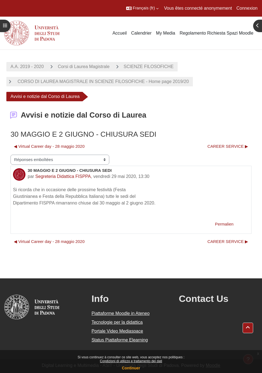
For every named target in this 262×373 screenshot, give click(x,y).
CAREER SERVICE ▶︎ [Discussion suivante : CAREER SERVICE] (227, 146)
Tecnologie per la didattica (117, 322)
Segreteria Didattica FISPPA (63, 176)
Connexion (247, 8)
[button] (142, 8)
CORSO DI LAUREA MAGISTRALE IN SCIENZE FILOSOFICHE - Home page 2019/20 (102, 81)
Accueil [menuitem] (119, 33)
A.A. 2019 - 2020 (27, 66)
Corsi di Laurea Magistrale (84, 66)
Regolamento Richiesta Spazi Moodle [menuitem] (216, 33)
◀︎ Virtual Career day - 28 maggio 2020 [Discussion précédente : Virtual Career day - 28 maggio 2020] (49, 146)
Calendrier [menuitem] (141, 33)
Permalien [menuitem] (224, 224)
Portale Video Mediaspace (117, 331)
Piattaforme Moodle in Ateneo (121, 313)
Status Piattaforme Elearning (120, 340)
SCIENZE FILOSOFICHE (148, 66)
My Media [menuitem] (165, 33)
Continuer (131, 368)
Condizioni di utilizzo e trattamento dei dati (131, 361)
